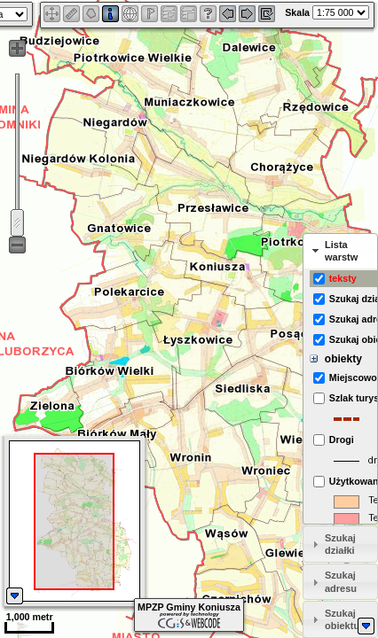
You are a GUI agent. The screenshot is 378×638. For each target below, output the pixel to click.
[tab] (340, 251)
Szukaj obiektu (342, 619)
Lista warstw (341, 250)
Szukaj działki (340, 544)
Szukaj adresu (341, 581)
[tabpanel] (340, 396)
